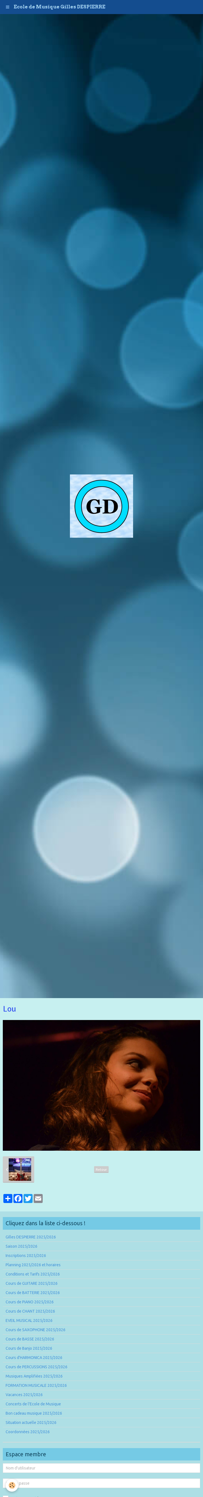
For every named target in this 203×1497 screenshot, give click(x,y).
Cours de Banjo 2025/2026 (29, 1348)
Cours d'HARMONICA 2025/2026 (34, 1357)
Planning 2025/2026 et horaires (33, 1265)
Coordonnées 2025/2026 (28, 1432)
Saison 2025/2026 (21, 1246)
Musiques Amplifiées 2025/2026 (34, 1376)
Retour (101, 1169)
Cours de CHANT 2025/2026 (30, 1311)
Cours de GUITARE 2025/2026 (32, 1283)
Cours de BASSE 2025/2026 (30, 1339)
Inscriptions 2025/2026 (26, 1255)
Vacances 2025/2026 (24, 1394)
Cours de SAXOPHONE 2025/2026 (35, 1330)
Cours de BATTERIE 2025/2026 (33, 1292)
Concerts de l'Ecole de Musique (33, 1404)
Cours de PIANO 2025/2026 (30, 1302)
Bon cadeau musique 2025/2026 (34, 1413)
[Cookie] (12, 1485)
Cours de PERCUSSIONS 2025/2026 (36, 1367)
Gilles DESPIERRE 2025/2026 (31, 1237)
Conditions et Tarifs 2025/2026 (33, 1274)
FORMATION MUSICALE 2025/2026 (36, 1385)
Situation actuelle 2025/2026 (31, 1422)
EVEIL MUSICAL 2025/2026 (29, 1320)
